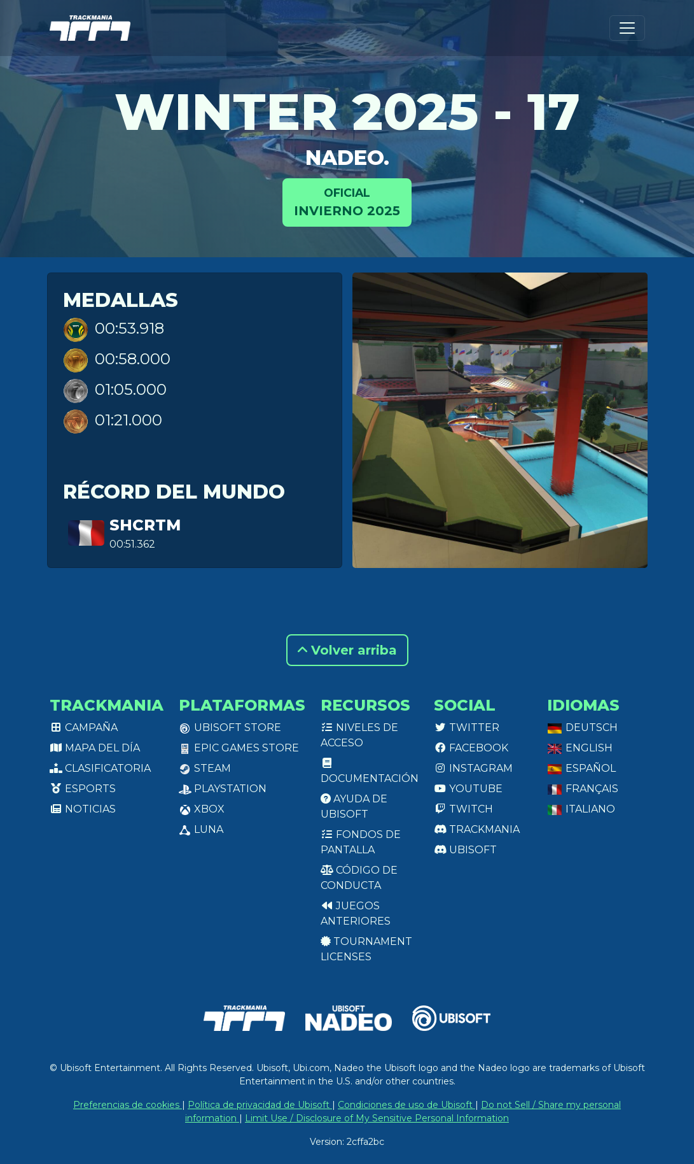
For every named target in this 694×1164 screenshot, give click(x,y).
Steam (205, 768)
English (580, 748)
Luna (201, 829)
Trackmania (477, 829)
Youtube (468, 789)
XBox (202, 809)
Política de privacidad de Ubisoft (260, 1105)
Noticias (83, 809)
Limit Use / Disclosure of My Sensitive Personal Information (377, 1118)
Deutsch (582, 727)
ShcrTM (145, 525)
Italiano (581, 809)
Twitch (463, 809)
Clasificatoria (100, 768)
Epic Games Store (239, 748)
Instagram (473, 768)
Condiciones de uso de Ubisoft (406, 1105)
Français (582, 789)
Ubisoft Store (230, 727)
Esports (83, 789)
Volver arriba (347, 650)
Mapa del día (95, 748)
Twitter (466, 727)
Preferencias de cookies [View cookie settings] (127, 1105)
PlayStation (223, 789)
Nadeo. (347, 157)
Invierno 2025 (347, 201)
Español (581, 768)
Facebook (471, 748)
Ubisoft (465, 850)
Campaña (84, 727)
